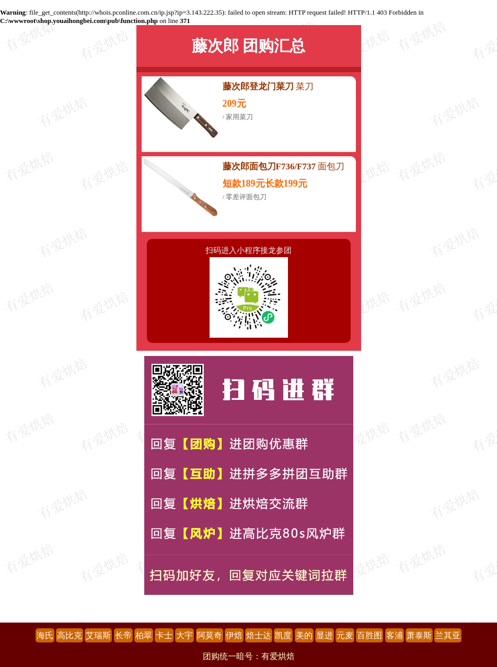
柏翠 (143, 635)
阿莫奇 (209, 635)
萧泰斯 (419, 635)
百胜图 (369, 635)
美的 (304, 635)
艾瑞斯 (98, 635)
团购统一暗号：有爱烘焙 (249, 656)
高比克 (69, 635)
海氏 (45, 635)
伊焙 (234, 635)
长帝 (123, 635)
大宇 (184, 635)
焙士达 (258, 635)
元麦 (345, 635)
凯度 (283, 635)
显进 (324, 635)
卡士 (164, 635)
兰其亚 (447, 635)
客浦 (394, 635)
